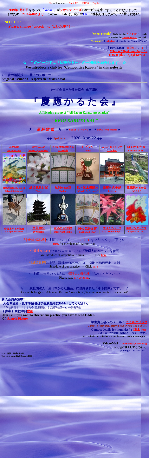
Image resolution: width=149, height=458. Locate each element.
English (96, 3)
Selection (110, 40)
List (51, 3)
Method (63, 191)
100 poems (38, 231)
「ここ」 (83, 240)
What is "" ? (128, 51)
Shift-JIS (73, 3)
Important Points (63, 231)
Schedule (63, 150)
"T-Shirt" (112, 150)
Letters (112, 191)
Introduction (14, 150)
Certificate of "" (87, 232)
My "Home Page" (112, 231)
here (104, 255)
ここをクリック (136, 322)
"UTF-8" (132, 33)
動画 (30, 311)
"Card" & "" (87, 191)
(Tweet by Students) (38, 150)
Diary (39, 191)
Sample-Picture (17, 318)
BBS (56, 243)
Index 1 (132, 47)
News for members (107, 129)
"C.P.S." (136, 191)
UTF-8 (85, 3)
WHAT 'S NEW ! (78, 129)
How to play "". (128, 54)
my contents (81, 277)
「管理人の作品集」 (79, 273)
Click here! (140, 329)
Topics (87, 150)
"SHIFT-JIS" (129, 37)
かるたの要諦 (63, 228)
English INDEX (136, 231)
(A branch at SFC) (136, 150)
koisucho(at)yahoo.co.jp (134, 343)
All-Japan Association (14, 232)
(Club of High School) (14, 191)
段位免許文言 (87, 228)
